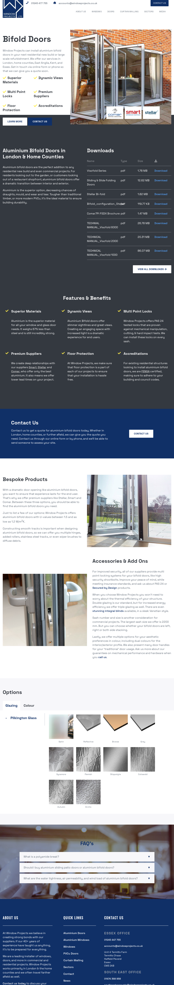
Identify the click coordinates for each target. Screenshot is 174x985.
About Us (83, 11)
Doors (112, 11)
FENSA (145, 371)
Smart (33, 367)
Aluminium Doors (74, 933)
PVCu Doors (70, 953)
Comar (15, 371)
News (66, 980)
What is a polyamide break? (41, 856)
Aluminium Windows (76, 940)
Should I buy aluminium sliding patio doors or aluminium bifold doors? (69, 867)
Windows (98, 11)
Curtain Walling (130, 11)
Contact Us (159, 3)
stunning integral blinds (108, 610)
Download (160, 170)
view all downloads (152, 269)
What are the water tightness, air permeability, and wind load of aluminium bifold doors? (81, 878)
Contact (68, 973)
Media (163, 11)
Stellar (42, 367)
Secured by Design (104, 587)
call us (102, 657)
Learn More (14, 121)
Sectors (149, 11)
